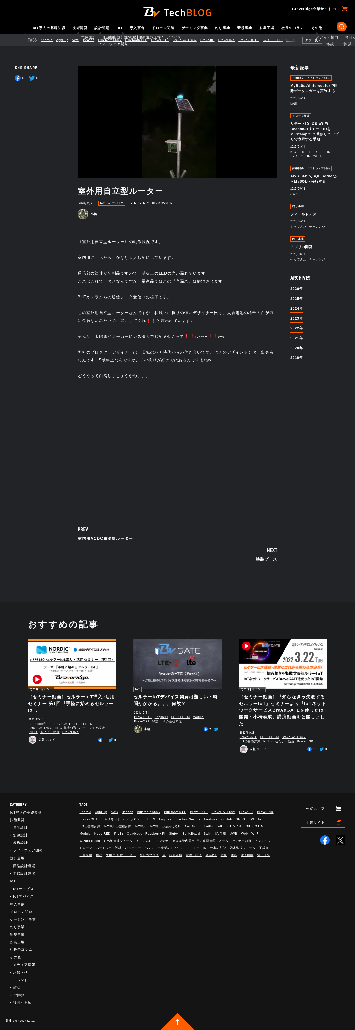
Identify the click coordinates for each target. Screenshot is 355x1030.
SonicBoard (191, 833)
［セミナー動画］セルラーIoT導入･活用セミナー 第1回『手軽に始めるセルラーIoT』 (71, 703)
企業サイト (315, 822)
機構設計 (20, 843)
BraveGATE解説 (189, 40)
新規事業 (244, 28)
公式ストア (315, 808)
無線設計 (20, 835)
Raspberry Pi (155, 833)
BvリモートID (277, 40)
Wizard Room (89, 840)
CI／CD (296, 40)
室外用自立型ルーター (120, 191)
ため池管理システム (118, 840)
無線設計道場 (24, 873)
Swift (207, 833)
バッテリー (133, 847)
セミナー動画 (50, 732)
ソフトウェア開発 (318, 78)
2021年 (296, 338)
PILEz (33, 732)
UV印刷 (220, 833)
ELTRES (148, 819)
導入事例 (137, 28)
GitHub (226, 819)
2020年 (296, 348)
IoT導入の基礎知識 (49, 28)
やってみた (298, 226)
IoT (120, 28)
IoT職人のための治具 (165, 826)
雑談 (16, 987)
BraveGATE (164, 40)
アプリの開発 (301, 247)
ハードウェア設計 (92, 728)
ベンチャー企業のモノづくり (165, 847)
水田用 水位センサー (121, 855)
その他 (316, 28)
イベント (47, 689)
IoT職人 (140, 826)
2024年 (296, 308)
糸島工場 (266, 28)
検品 (99, 855)
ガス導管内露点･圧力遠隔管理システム (200, 840)
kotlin (294, 103)
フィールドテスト (305, 214)
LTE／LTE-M (139, 202)
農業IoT (211, 855)
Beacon (93, 40)
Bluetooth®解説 (114, 40)
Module (198, 717)
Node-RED (102, 833)
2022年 (296, 328)
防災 (224, 855)
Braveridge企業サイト (312, 9)
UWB (233, 833)
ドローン (305, 152)
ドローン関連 (163, 28)
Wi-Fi (317, 156)
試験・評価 (194, 855)
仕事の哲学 (218, 847)
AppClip (66, 40)
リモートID (322, 152)
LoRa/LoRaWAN (228, 826)
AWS (80, 40)
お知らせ (20, 972)
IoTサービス (23, 889)
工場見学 (85, 855)
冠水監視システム (242, 847)
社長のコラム (292, 28)
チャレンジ (317, 226)
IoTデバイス (115, 203)
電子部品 (263, 855)
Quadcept (134, 833)
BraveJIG (212, 40)
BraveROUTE (253, 40)
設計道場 (102, 28)
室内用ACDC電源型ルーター (105, 538)
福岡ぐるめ (22, 1002)
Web (244, 833)
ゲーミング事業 (194, 28)
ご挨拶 (18, 995)
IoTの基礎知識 (65, 728)
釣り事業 (222, 28)
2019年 (296, 358)
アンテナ (162, 840)
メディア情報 (24, 965)
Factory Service (189, 819)
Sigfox (174, 833)
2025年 (296, 299)
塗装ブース (266, 559)
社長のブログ (149, 855)
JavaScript (192, 826)
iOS (293, 152)
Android (51, 40)
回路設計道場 (24, 866)
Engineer (161, 717)
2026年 (296, 289)
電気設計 (20, 828)
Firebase (210, 819)
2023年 (296, 318)
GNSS (240, 819)
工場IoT (264, 847)
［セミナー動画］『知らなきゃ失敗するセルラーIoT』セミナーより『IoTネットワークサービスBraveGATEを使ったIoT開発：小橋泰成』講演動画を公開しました (283, 710)
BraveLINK (230, 40)
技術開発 (80, 28)
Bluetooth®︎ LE (140, 40)
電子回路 (247, 855)
